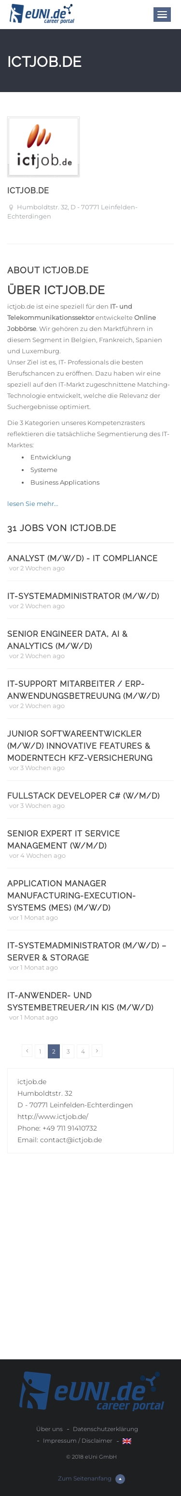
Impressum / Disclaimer (77, 1440)
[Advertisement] (90, 1263)
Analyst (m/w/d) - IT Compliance (82, 558)
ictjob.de (28, 190)
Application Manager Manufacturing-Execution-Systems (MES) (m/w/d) (71, 896)
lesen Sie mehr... (32, 503)
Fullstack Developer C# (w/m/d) (83, 796)
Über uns (49, 1429)
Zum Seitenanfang (91, 1479)
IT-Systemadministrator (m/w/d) (83, 596)
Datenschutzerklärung (105, 1429)
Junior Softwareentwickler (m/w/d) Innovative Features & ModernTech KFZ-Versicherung (80, 746)
